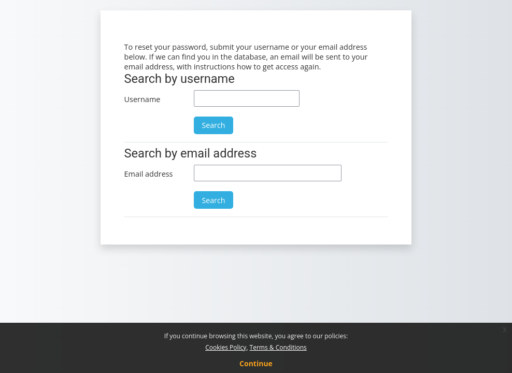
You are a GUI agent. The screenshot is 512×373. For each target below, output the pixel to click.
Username (142, 99)
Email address (148, 174)
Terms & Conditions (278, 347)
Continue (256, 363)
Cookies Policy (225, 347)
